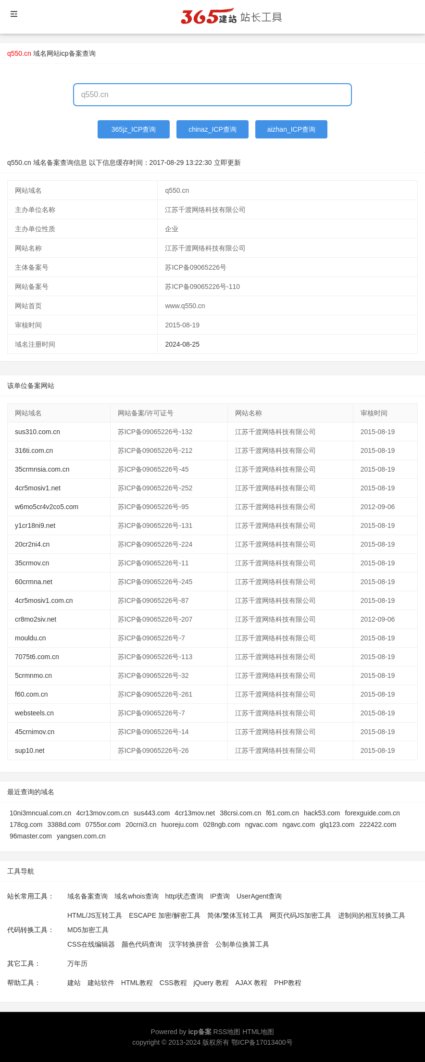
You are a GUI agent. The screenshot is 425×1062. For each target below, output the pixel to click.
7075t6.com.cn (37, 657)
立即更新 (227, 162)
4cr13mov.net (195, 813)
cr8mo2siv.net (35, 619)
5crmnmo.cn (33, 675)
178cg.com (26, 824)
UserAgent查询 (259, 896)
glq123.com (337, 824)
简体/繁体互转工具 (235, 915)
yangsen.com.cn (81, 836)
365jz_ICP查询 (134, 129)
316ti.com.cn (34, 450)
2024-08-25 (182, 344)
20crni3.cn (141, 824)
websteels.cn (34, 713)
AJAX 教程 (252, 983)
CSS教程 (173, 983)
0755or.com (103, 824)
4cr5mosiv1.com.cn (44, 600)
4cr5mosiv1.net (38, 488)
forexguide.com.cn (372, 813)
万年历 (77, 963)
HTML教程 (137, 983)
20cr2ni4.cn (32, 544)
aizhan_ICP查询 (291, 129)
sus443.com (152, 813)
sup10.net (30, 750)
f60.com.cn (31, 694)
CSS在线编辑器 (91, 944)
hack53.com (322, 813)
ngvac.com (261, 824)
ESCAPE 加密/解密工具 (164, 915)
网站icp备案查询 (71, 53)
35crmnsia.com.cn (42, 469)
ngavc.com (298, 824)
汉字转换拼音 (189, 944)
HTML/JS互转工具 (94, 915)
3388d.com (63, 824)
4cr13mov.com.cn (102, 813)
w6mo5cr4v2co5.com (46, 507)
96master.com (31, 836)
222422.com (377, 824)
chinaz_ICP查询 (212, 129)
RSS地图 (227, 1032)
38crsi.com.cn (240, 813)
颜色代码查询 (142, 944)
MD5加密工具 (88, 930)
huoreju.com (180, 824)
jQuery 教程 (210, 983)
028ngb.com (221, 824)
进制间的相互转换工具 (371, 915)
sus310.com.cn (37, 432)
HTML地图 (258, 1032)
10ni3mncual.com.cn (40, 813)
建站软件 (101, 983)
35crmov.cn (32, 563)
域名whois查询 (136, 896)
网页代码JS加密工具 (300, 915)
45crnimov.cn (34, 732)
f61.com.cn (282, 813)
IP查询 (220, 896)
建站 (74, 983)
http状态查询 (184, 896)
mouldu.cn (30, 638)
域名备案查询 (87, 896)
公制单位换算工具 (242, 944)
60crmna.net (33, 582)
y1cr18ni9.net (35, 525)
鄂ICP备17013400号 (262, 1042)
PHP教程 (287, 983)
